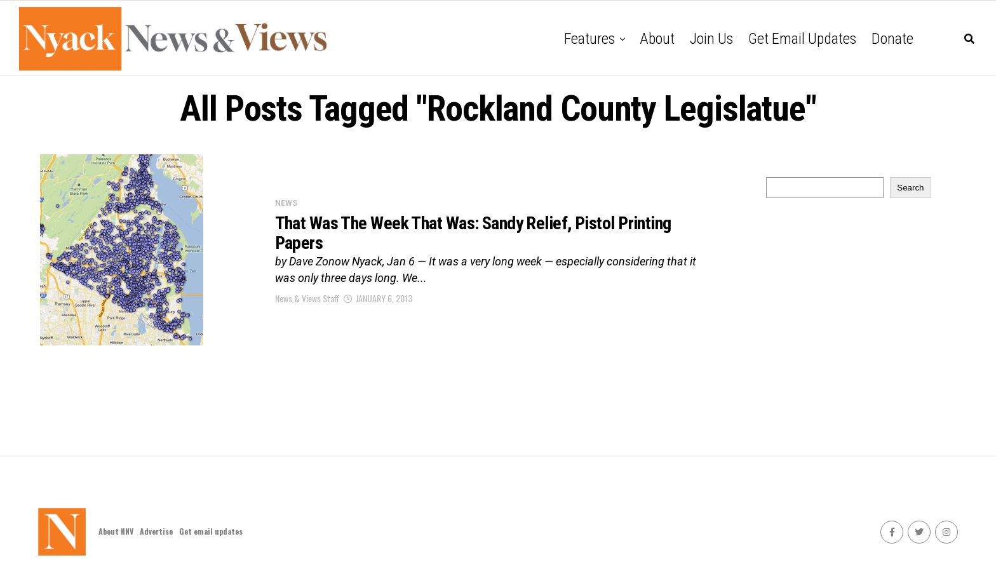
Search (910, 187)
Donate (892, 39)
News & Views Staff (307, 298)
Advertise (156, 531)
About (657, 39)
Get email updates (802, 39)
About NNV (115, 531)
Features (589, 39)
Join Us (711, 39)
